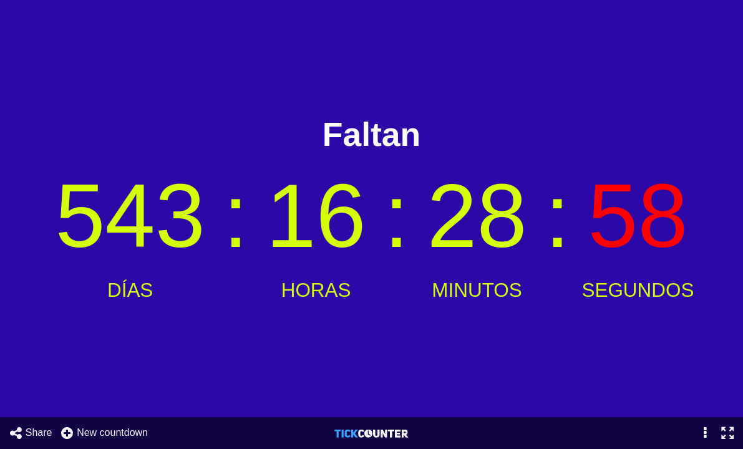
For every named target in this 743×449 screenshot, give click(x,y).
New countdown (103, 433)
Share (30, 433)
